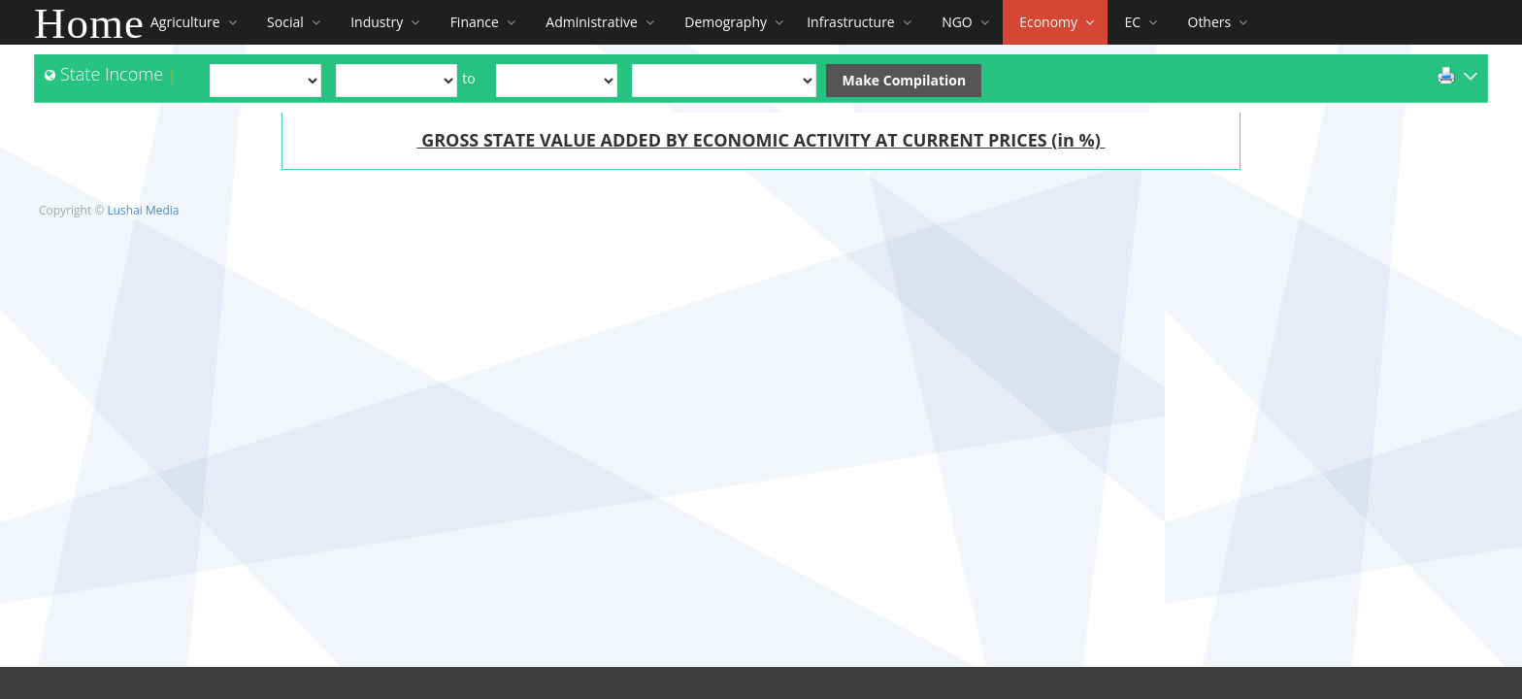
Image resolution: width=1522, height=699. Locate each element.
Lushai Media (143, 210)
